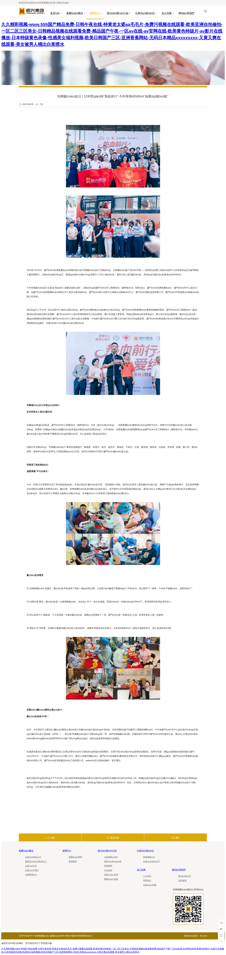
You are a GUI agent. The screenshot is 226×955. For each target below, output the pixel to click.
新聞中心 (95, 13)
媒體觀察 (73, 861)
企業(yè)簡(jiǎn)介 (33, 857)
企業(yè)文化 (31, 866)
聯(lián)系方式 (184, 876)
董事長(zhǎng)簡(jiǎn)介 (36, 861)
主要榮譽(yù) (31, 874)
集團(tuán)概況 (74, 13)
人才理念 (147, 876)
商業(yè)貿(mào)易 (112, 861)
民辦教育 (108, 866)
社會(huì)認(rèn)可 (151, 861)
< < (50, 837)
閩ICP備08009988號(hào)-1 (79, 936)
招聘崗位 (147, 880)
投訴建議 (182, 880)
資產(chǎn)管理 (111, 874)
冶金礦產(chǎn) (111, 857)
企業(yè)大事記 (32, 870)
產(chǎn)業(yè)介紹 (117, 13)
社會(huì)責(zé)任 (145, 13)
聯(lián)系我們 (186, 13)
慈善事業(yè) (149, 857)
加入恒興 (167, 13)
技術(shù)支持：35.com (195, 936)
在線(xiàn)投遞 (149, 885)
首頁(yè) (55, 13)
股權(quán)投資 (111, 879)
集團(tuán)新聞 (75, 857)
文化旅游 (108, 870)
